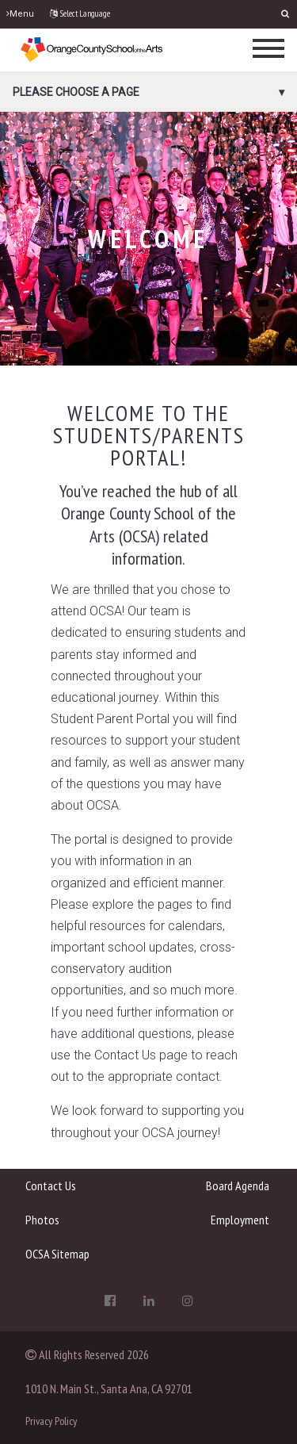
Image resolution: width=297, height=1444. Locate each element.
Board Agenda (237, 1185)
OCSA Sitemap (57, 1254)
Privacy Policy (51, 1421)
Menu (20, 14)
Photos (42, 1220)
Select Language (80, 13)
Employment (240, 1220)
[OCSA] (92, 48)
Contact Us (50, 1185)
